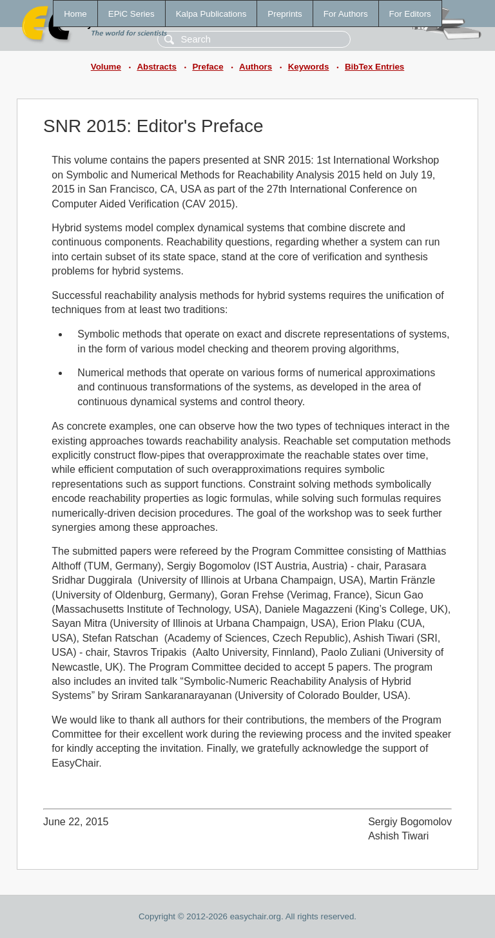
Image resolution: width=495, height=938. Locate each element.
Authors (255, 67)
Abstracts (156, 67)
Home (75, 14)
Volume (106, 67)
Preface (207, 67)
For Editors (410, 14)
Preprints (284, 14)
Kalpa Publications (211, 14)
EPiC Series (131, 14)
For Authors (346, 14)
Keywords (308, 67)
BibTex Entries (374, 67)
